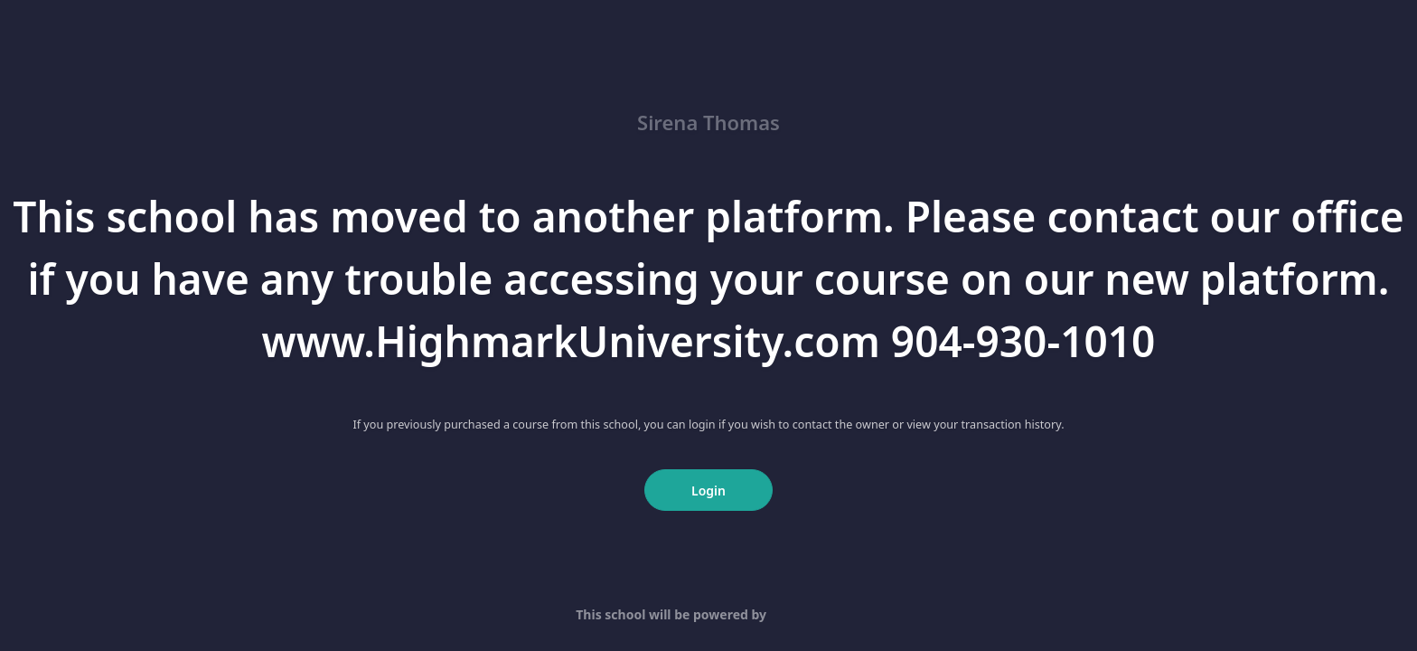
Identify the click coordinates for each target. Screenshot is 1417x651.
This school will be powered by (708, 614)
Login (708, 490)
